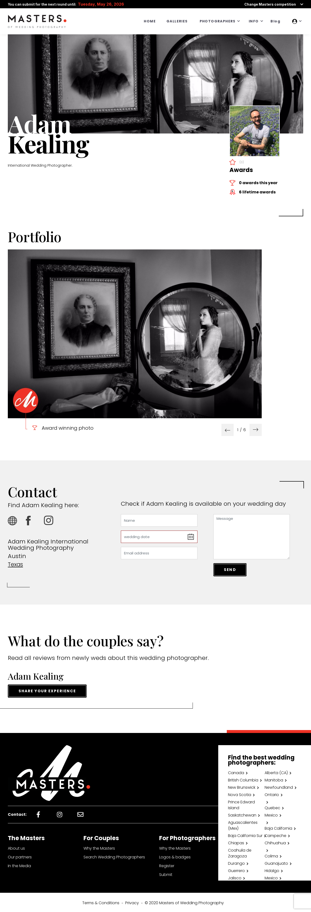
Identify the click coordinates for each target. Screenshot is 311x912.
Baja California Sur (245, 834)
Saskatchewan (242, 814)
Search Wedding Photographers (114, 856)
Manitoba (274, 779)
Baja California (278, 827)
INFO (254, 21)
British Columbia (243, 779)
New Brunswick (241, 786)
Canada (236, 771)
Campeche (275, 834)
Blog (275, 21)
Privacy (132, 901)
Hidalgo (272, 869)
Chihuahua (275, 842)
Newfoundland (279, 786)
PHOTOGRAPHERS (218, 21)
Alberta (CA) (276, 771)
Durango (236, 862)
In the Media (19, 864)
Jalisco (234, 877)
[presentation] (227, 430)
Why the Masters (99, 847)
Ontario (272, 793)
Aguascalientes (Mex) (243, 824)
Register (166, 864)
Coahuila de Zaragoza (239, 852)
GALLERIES (177, 21)
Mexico (271, 814)
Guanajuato (276, 862)
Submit (165, 873)
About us (16, 847)
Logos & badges (175, 856)
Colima (271, 855)
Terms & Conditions (100, 901)
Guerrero (236, 869)
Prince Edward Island (241, 803)
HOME (150, 21)
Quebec (272, 806)
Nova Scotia (239, 793)
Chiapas (236, 842)
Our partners (20, 856)
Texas (16, 564)
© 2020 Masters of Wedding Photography (184, 901)
